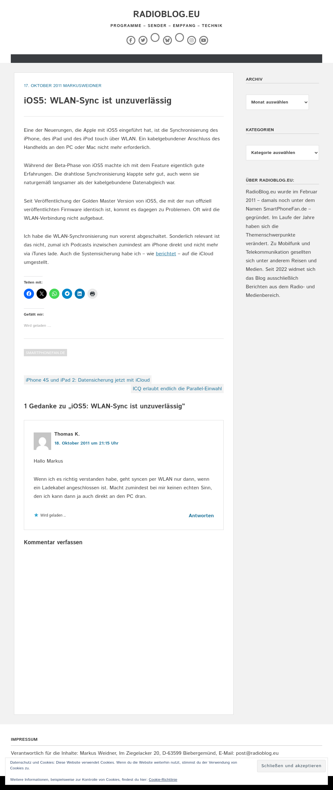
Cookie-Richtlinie (163, 779)
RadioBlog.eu (166, 14)
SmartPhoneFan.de (45, 353)
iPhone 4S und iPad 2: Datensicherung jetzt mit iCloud (88, 380)
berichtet (166, 254)
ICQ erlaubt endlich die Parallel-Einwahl (177, 388)
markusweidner (82, 86)
